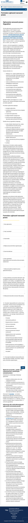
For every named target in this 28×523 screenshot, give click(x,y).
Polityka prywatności (14, 511)
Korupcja (8, 318)
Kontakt (5, 6)
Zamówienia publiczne (11, 320)
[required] (14, 235)
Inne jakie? (8, 351)
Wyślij (23, 367)
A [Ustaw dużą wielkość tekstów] (22, 3)
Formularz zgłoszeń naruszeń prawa (15, 6)
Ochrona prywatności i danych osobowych (13, 331)
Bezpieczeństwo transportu (12, 322)
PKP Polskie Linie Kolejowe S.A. (14, 510)
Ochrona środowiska (10, 324)
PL (21, 1)
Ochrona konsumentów (11, 328)
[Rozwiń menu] (26, 2)
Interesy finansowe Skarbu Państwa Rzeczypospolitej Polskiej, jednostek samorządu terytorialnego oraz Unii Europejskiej (14, 340)
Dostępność (14, 516)
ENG (24, 1)
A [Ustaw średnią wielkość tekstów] (23, 3)
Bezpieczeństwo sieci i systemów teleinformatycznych (13, 335)
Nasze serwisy (14, 513)
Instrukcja (11, 394)
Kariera (14, 514)
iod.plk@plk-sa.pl (10, 418)
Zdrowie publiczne (10, 326)
